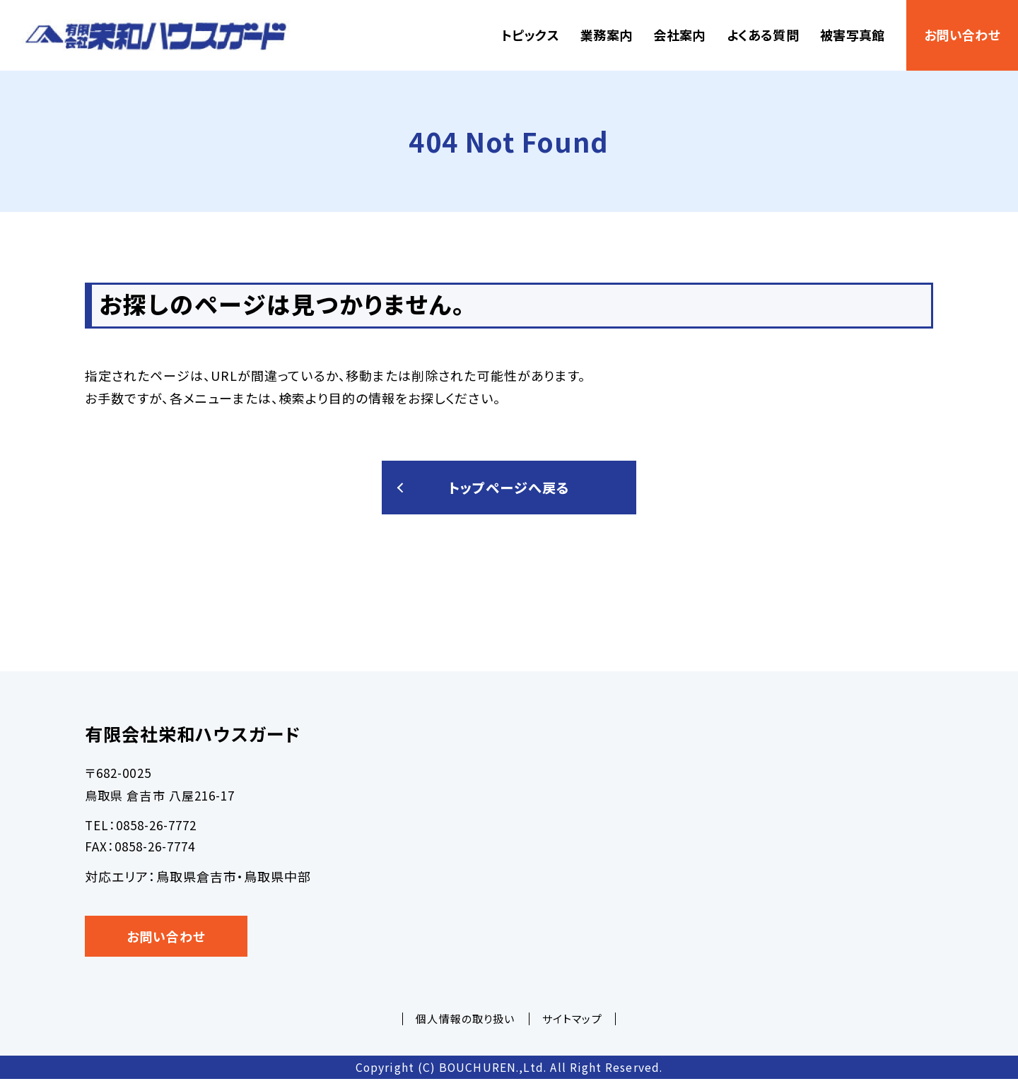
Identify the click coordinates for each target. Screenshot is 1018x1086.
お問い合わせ (962, 34)
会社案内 (679, 34)
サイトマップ (572, 1024)
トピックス (530, 34)
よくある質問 (763, 34)
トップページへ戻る (509, 491)
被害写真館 (852, 34)
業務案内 (606, 34)
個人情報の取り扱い (465, 1024)
